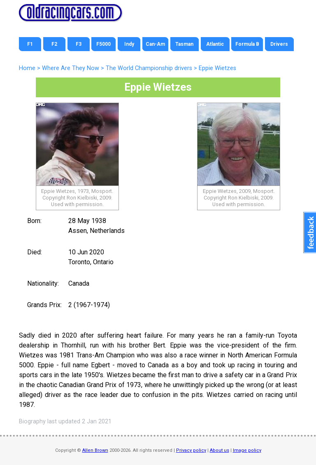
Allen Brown (95, 450)
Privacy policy (191, 450)
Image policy (247, 450)
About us (219, 450)
